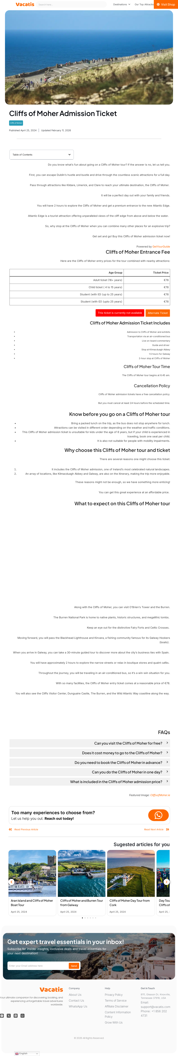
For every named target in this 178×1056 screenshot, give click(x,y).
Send (74, 965)
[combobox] (71, 4)
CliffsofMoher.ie (160, 795)
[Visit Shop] (166, 4)
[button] (69, 154)
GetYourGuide (161, 246)
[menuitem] (122, 4)
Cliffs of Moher (16, 123)
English (21, 1053)
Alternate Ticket (158, 313)
